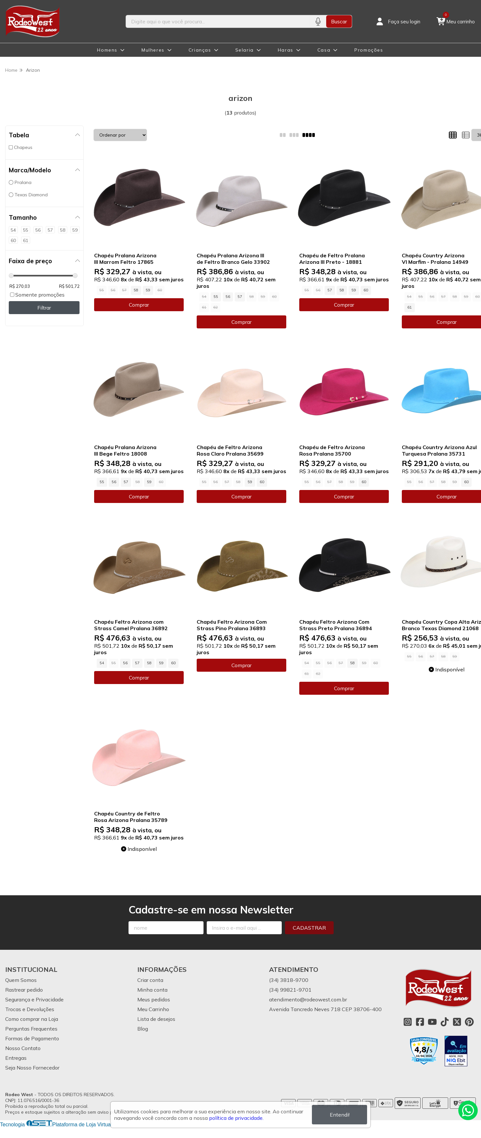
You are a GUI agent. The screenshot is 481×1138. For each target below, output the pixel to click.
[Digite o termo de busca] (218, 21)
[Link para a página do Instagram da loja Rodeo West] (407, 1021)
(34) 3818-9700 (288, 980)
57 (240, 296)
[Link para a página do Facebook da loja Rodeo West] (420, 1021)
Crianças (200, 50)
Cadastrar (309, 927)
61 (409, 307)
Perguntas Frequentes (31, 1028)
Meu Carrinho (153, 1009)
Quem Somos (21, 980)
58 (136, 290)
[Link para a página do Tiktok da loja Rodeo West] (444, 1021)
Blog (142, 1028)
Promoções (368, 50)
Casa (323, 50)
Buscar (339, 21)
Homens (107, 50)
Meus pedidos (153, 999)
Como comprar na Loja (31, 1019)
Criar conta (150, 980)
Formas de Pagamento (32, 1038)
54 (102, 663)
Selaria (244, 50)
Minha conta (152, 989)
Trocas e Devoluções (29, 1009)
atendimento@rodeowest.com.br (308, 999)
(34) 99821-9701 (290, 989)
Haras (285, 50)
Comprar (139, 304)
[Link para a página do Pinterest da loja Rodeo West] (469, 1021)
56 (228, 296)
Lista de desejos (156, 1019)
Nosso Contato (23, 1048)
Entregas (16, 1058)
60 (366, 290)
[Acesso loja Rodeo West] (397, 21)
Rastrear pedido (24, 989)
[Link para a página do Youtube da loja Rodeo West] (432, 1021)
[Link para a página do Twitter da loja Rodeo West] (457, 1021)
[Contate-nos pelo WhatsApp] (468, 1110)
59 (148, 290)
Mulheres (153, 50)
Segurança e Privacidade (34, 999)
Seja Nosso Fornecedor (32, 1067)
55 (216, 296)
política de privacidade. (236, 1118)
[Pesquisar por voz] (318, 21)
